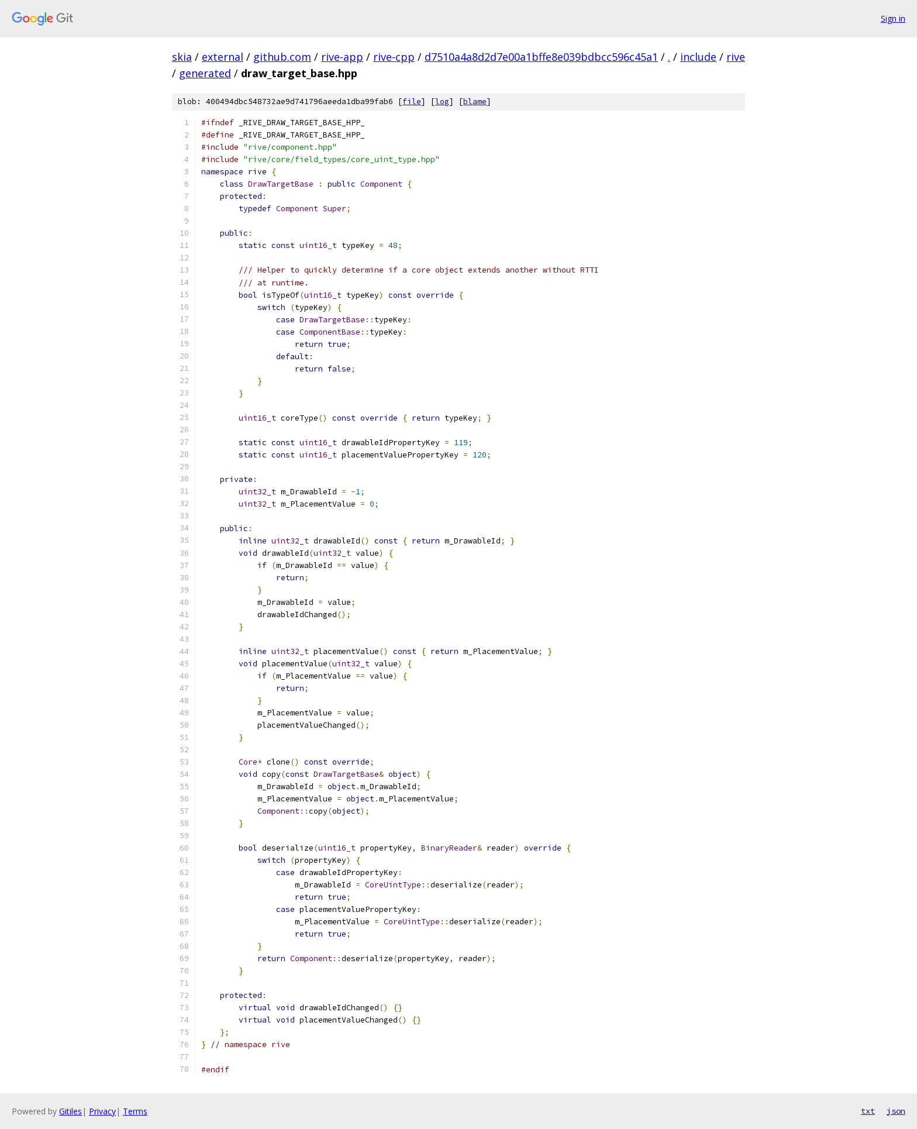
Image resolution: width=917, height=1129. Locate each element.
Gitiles (70, 1111)
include (698, 57)
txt (868, 1111)
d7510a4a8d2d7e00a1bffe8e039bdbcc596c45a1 (541, 57)
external (222, 57)
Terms (135, 1111)
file (411, 101)
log (442, 101)
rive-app (342, 57)
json (896, 1111)
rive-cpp (394, 57)
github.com (282, 57)
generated (205, 73)
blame (475, 101)
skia (182, 57)
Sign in (893, 18)
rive (735, 57)
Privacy (102, 1111)
